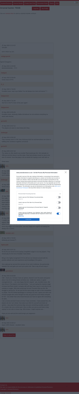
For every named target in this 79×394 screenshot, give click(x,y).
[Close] (66, 172)
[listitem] (39, 194)
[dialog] (39, 197)
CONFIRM (28, 219)
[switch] (59, 197)
